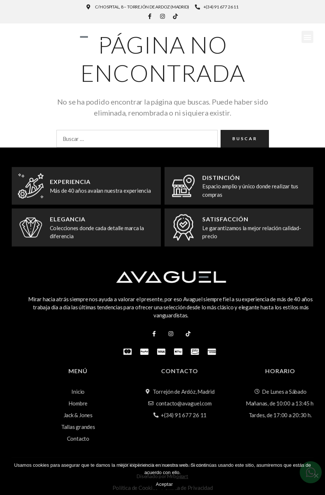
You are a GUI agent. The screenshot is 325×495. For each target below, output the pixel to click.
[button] (307, 37)
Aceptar (164, 484)
